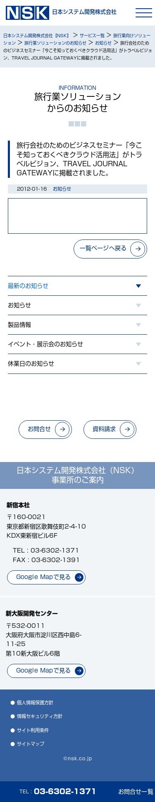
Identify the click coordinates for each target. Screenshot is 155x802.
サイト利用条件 (33, 730)
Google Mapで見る (43, 577)
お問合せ (39, 429)
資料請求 (104, 429)
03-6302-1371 (55, 550)
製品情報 (19, 325)
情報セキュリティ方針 (39, 716)
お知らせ (19, 305)
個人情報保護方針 (35, 702)
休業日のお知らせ (31, 363)
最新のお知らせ (28, 286)
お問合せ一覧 (135, 792)
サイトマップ (30, 744)
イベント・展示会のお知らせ (45, 344)
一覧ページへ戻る (103, 248)
